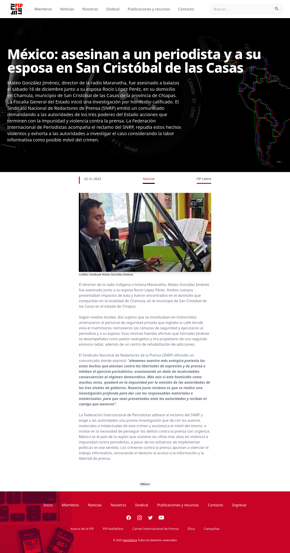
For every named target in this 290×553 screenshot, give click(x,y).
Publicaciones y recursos (149, 9)
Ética (191, 529)
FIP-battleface (113, 529)
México (145, 484)
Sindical (113, 9)
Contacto (186, 9)
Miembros (43, 9)
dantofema (130, 540)
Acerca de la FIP (82, 529)
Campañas (212, 529)
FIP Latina (204, 179)
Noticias (67, 9)
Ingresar (239, 505)
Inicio (48, 505)
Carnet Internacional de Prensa (155, 529)
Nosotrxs (90, 9)
